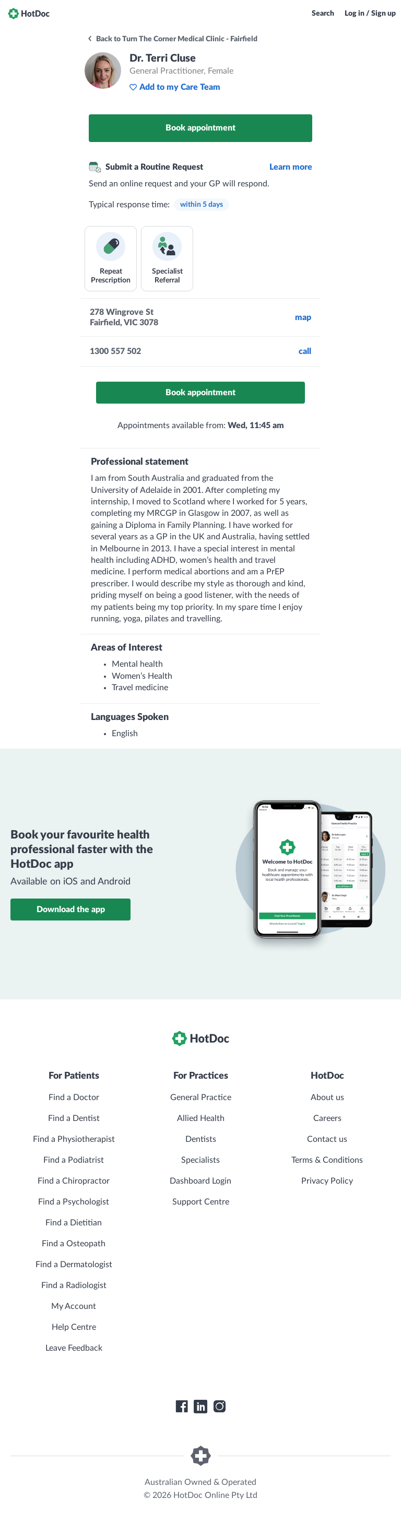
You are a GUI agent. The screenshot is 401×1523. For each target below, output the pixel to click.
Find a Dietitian (73, 1223)
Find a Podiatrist (73, 1160)
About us (327, 1097)
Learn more (290, 167)
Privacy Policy (327, 1181)
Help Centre (74, 1327)
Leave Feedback (73, 1348)
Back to (172, 39)
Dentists (200, 1139)
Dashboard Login (200, 1181)
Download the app (71, 909)
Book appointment (200, 128)
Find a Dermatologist (74, 1264)
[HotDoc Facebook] (181, 1406)
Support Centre (200, 1202)
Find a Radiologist (74, 1285)
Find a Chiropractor (74, 1181)
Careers (327, 1118)
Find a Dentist (74, 1118)
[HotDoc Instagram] (219, 1406)
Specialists (200, 1160)
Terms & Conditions (327, 1160)
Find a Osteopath (73, 1243)
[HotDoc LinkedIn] (200, 1406)
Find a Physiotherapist (74, 1139)
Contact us (327, 1139)
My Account (73, 1306)
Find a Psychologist (73, 1202)
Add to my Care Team (174, 87)
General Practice (200, 1097)
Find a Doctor (74, 1097)
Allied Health (201, 1118)
